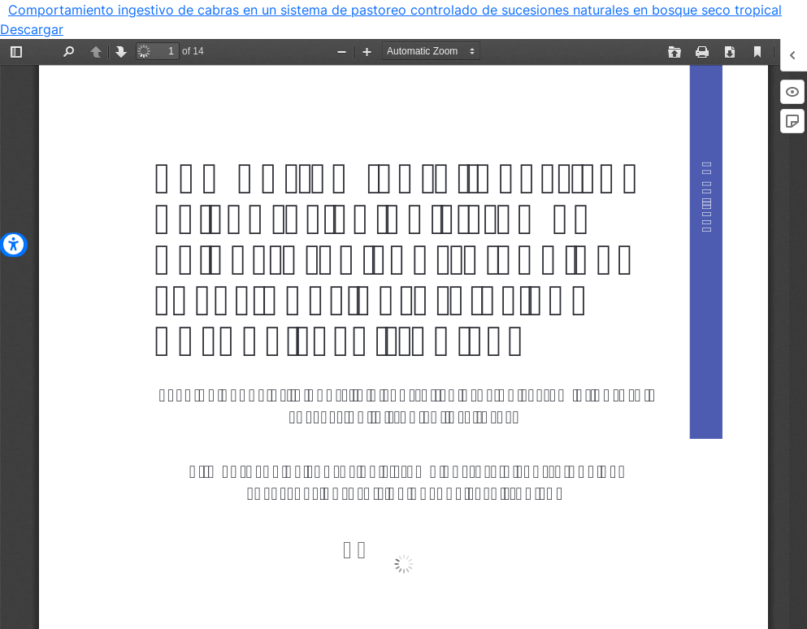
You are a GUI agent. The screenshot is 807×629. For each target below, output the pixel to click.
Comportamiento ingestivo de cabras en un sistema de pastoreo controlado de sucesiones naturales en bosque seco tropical (395, 10)
